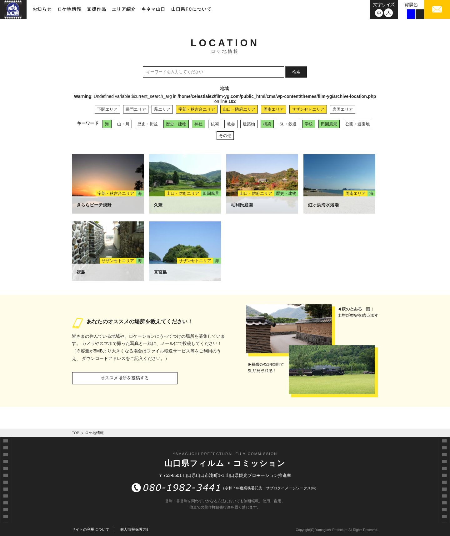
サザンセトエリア (308, 109)
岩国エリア (342, 109)
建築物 (249, 124)
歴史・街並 (148, 124)
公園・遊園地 (357, 124)
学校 (309, 124)
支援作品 (96, 9)
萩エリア (162, 109)
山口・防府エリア (239, 109)
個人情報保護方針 (135, 529)
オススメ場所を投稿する (125, 377)
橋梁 (267, 124)
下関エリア (107, 109)
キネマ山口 (154, 9)
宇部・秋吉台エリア (196, 109)
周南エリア (273, 109)
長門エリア (136, 109)
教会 (231, 124)
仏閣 (215, 124)
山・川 (123, 124)
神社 (198, 124)
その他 (225, 135)
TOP (75, 433)
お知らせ (42, 9)
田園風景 (329, 124)
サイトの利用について (90, 529)
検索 (296, 71)
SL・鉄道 (288, 124)
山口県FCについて (191, 9)
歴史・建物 (176, 124)
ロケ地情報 (70, 9)
